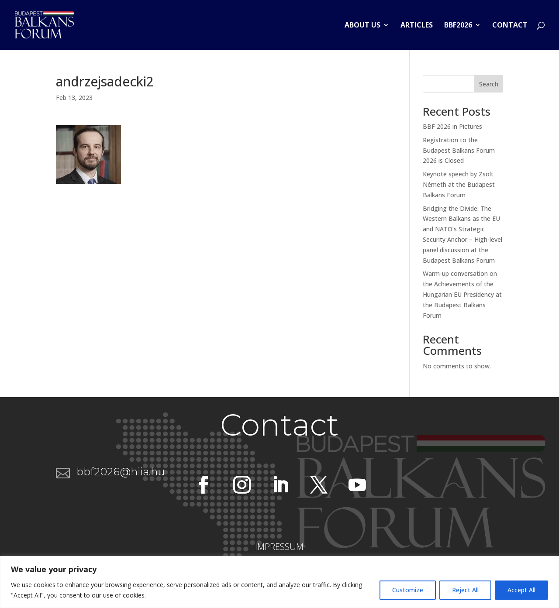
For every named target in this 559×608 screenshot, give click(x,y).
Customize (407, 590)
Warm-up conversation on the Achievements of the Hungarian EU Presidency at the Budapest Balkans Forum (462, 294)
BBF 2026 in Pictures (452, 126)
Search (488, 84)
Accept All (521, 590)
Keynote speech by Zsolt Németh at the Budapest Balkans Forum (459, 184)
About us (362, 26)
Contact (510, 26)
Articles (416, 26)
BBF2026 (458, 26)
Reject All (465, 590)
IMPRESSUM (279, 547)
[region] (279, 582)
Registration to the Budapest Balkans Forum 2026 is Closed (459, 150)
